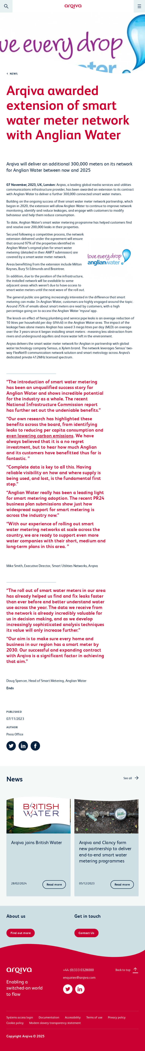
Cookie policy (15, 1023)
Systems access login (19, 1017)
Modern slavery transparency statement (55, 1023)
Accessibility (73, 1017)
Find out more (21, 933)
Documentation (49, 1017)
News (14, 73)
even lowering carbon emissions (39, 435)
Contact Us (86, 933)
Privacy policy (117, 1017)
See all (127, 778)
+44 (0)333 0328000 (78, 970)
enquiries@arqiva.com (79, 977)
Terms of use (94, 1017)
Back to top (123, 970)
